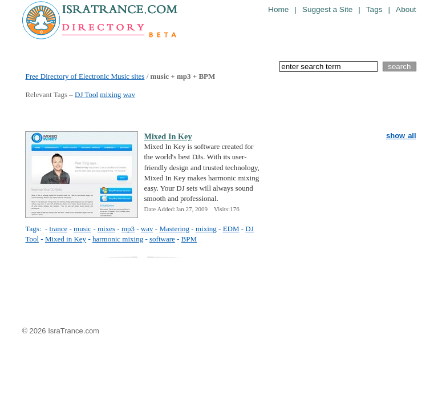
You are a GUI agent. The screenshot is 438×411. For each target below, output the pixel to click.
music (82, 228)
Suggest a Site (327, 9)
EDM (231, 228)
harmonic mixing (117, 239)
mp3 (128, 228)
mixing (110, 94)
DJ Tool (86, 94)
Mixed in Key (65, 239)
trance (58, 228)
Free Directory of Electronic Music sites (84, 76)
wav (129, 94)
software (162, 239)
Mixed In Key (168, 136)
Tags (374, 9)
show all (401, 135)
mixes (106, 228)
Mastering (174, 228)
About (406, 9)
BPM (189, 239)
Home (278, 9)
